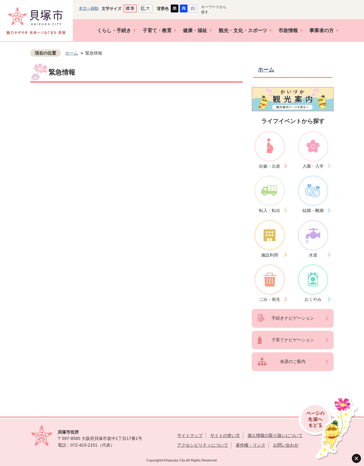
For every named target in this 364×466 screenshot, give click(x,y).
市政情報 (288, 30)
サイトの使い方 (225, 435)
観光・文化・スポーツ (243, 30)
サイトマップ (190, 435)
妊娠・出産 (269, 166)
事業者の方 (321, 30)
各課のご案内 (292, 361)
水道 (313, 255)
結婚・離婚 (313, 210)
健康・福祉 (195, 30)
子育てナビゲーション (292, 339)
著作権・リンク (250, 445)
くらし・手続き (114, 30)
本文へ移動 (89, 8)
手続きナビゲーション (292, 318)
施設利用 (269, 255)
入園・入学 (313, 166)
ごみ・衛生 (269, 299)
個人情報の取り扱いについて (275, 435)
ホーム (71, 53)
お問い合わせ (285, 445)
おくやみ (313, 299)
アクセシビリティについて (202, 445)
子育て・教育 (157, 30)
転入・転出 (269, 210)
